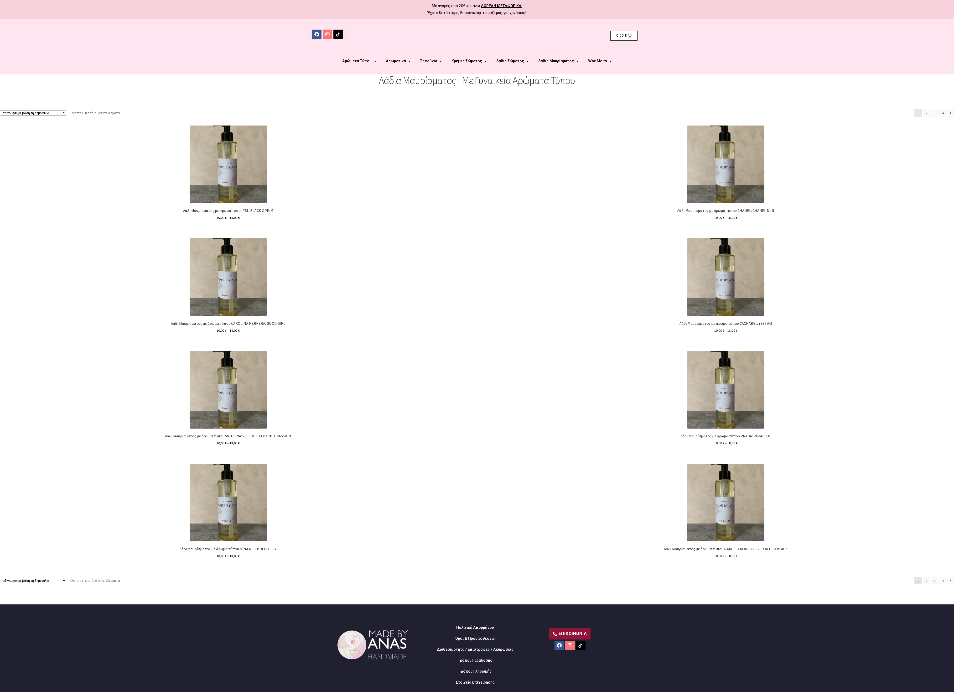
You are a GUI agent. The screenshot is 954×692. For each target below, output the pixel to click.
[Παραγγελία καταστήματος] (33, 112)
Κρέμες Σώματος (469, 61)
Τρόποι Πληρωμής (475, 671)
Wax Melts (600, 61)
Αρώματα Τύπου (359, 61)
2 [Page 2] (926, 113)
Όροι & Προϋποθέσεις (475, 638)
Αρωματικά (398, 61)
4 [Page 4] (943, 113)
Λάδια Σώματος (512, 61)
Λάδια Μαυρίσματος (558, 61)
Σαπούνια (431, 61)
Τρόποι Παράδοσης (475, 660)
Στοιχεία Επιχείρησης (475, 682)
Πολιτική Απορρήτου (475, 627)
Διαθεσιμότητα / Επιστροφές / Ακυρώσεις (475, 649)
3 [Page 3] (934, 113)
